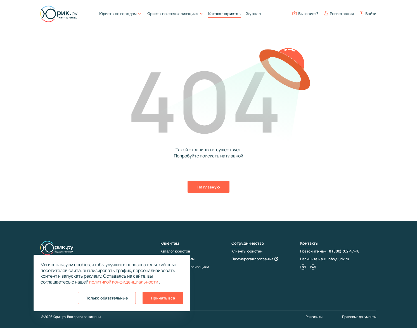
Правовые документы (359, 316)
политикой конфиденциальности (124, 282)
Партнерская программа (254, 258)
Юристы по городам (120, 13)
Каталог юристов (224, 13)
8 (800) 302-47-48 (344, 251)
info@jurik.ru (338, 258)
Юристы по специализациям (174, 13)
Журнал (253, 13)
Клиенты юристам (246, 251)
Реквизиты (314, 317)
